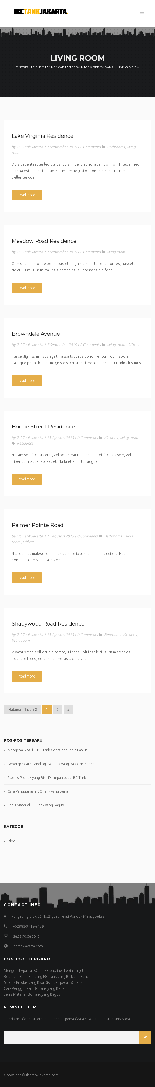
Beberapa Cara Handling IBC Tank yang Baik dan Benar (51, 764)
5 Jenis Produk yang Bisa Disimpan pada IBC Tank (47, 778)
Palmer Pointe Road (38, 525)
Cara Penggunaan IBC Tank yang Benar (38, 791)
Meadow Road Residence (44, 241)
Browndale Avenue (36, 334)
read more (27, 195)
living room (116, 252)
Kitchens (111, 437)
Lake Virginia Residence (42, 136)
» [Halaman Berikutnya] (68, 709)
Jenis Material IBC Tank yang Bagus (36, 805)
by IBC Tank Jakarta (27, 147)
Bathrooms (116, 147)
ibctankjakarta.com (42, 1075)
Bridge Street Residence (43, 427)
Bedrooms (112, 635)
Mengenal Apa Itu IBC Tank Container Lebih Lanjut (47, 750)
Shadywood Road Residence (48, 624)
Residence (25, 443)
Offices (133, 345)
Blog (11, 841)
